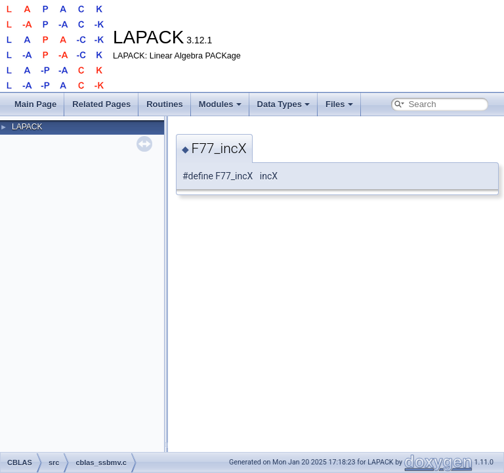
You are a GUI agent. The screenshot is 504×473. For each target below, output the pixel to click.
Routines (164, 104)
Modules (220, 104)
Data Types (283, 104)
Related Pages (101, 104)
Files (339, 104)
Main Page (35, 104)
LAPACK (27, 126)
